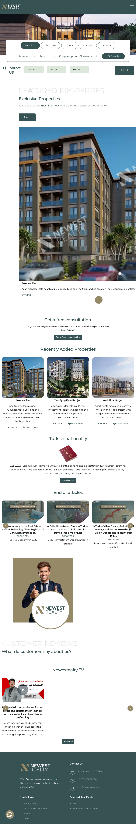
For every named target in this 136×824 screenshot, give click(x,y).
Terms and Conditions (35, 808)
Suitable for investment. (86, 808)
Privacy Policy (30, 803)
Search (113, 56)
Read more (30, 427)
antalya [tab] (87, 45)
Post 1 (76, 803)
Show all (68, 741)
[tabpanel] (68, 56)
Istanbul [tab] (30, 45)
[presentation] (109, 70)
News (26, 818)
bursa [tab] (69, 45)
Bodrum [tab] (50, 45)
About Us (28, 813)
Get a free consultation (68, 337)
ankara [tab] (106, 45)
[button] (130, 393)
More (25, 117)
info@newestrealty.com (90, 787)
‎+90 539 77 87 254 (87, 779)
